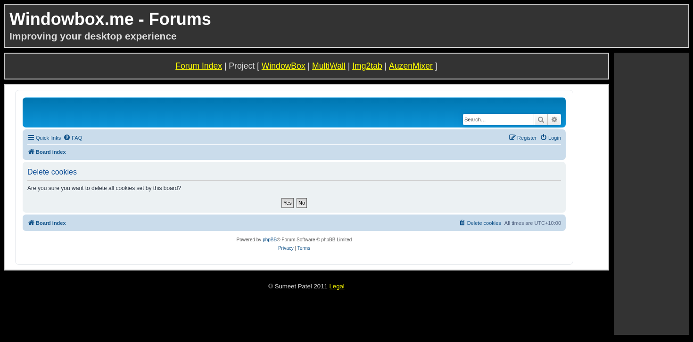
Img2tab (367, 66)
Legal (336, 286)
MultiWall (329, 66)
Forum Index (198, 66)
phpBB (270, 239)
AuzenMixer (411, 66)
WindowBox (283, 66)
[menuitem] (72, 137)
